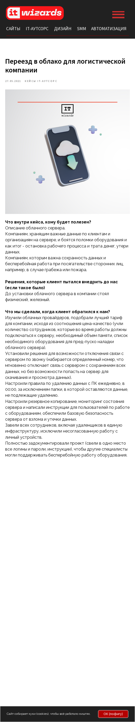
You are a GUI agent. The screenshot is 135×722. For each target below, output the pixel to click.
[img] (35, 13)
